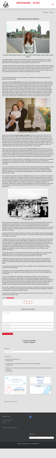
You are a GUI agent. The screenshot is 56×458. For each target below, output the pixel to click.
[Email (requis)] (28, 327)
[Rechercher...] (29, 352)
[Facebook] (30, 417)
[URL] (28, 330)
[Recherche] (5, 352)
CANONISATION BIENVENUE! (12, 359)
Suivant (51, 12)
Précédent (45, 12)
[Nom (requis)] (28, 324)
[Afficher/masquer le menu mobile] (53, 4)
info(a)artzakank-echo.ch (9, 428)
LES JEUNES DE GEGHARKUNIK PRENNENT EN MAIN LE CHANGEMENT (23, 363)
